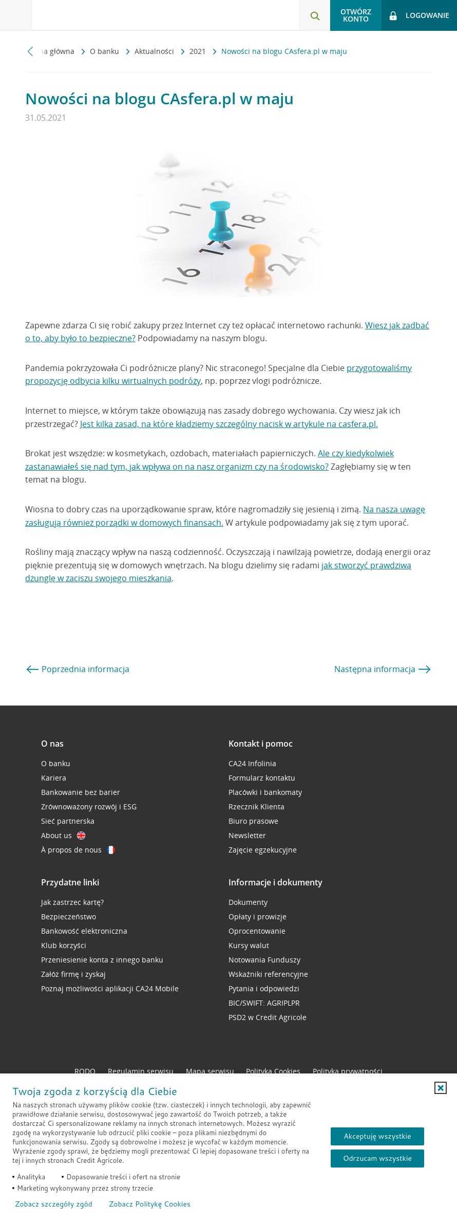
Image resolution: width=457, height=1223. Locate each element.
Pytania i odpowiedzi (263, 988)
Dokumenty (248, 902)
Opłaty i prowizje (257, 916)
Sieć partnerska (67, 821)
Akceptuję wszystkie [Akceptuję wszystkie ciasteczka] (377, 1136)
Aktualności (155, 51)
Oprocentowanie (256, 931)
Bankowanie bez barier (80, 792)
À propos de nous (78, 850)
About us (63, 835)
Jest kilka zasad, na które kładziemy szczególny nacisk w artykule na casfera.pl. (229, 424)
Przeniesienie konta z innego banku (102, 960)
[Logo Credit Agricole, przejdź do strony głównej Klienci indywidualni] (85, 14)
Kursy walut (248, 945)
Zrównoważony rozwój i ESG (89, 806)
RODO (85, 1071)
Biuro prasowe (253, 821)
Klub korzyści (63, 945)
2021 (198, 51)
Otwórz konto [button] (355, 15)
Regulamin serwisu (141, 1071)
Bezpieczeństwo (68, 916)
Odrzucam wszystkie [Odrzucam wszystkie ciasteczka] (377, 1158)
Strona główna (51, 51)
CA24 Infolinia (252, 763)
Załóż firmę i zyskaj (73, 974)
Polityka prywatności (348, 1071)
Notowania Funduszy (264, 960)
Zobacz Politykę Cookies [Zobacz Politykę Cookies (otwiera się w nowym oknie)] (150, 1204)
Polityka (273, 1071)
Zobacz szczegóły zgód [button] (53, 1204)
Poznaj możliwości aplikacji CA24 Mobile (110, 988)
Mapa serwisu (210, 1071)
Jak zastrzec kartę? (72, 902)
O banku (105, 51)
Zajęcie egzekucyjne (262, 850)
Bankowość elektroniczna (84, 931)
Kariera (53, 778)
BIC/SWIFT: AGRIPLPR (264, 1003)
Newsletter (247, 835)
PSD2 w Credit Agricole (267, 1017)
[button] (440, 1088)
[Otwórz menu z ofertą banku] (16, 15)
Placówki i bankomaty (265, 792)
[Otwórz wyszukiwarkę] (314, 15)
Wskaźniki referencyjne (268, 974)
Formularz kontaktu (261, 778)
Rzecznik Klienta (256, 806)
